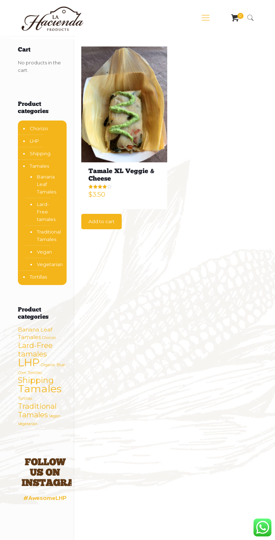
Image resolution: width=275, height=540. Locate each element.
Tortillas (38, 277)
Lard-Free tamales (46, 211)
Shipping (40, 153)
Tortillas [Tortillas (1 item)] (25, 398)
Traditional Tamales (48, 235)
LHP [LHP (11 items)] (29, 362)
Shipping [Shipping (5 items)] (36, 380)
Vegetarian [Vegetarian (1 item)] (28, 424)
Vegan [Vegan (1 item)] (55, 416)
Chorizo (39, 128)
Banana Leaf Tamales (46, 184)
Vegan (44, 252)
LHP (34, 141)
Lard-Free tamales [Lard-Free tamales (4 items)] (35, 349)
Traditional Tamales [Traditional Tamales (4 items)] (37, 410)
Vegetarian (48, 264)
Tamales (39, 166)
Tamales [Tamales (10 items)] (40, 389)
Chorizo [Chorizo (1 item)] (49, 337)
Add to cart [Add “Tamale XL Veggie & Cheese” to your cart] (101, 221)
